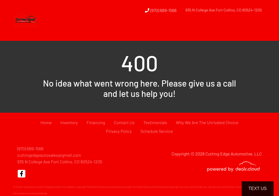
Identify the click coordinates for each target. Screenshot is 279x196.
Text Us (257, 188)
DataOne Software (96, 186)
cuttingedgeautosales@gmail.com (49, 155)
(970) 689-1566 (161, 10)
